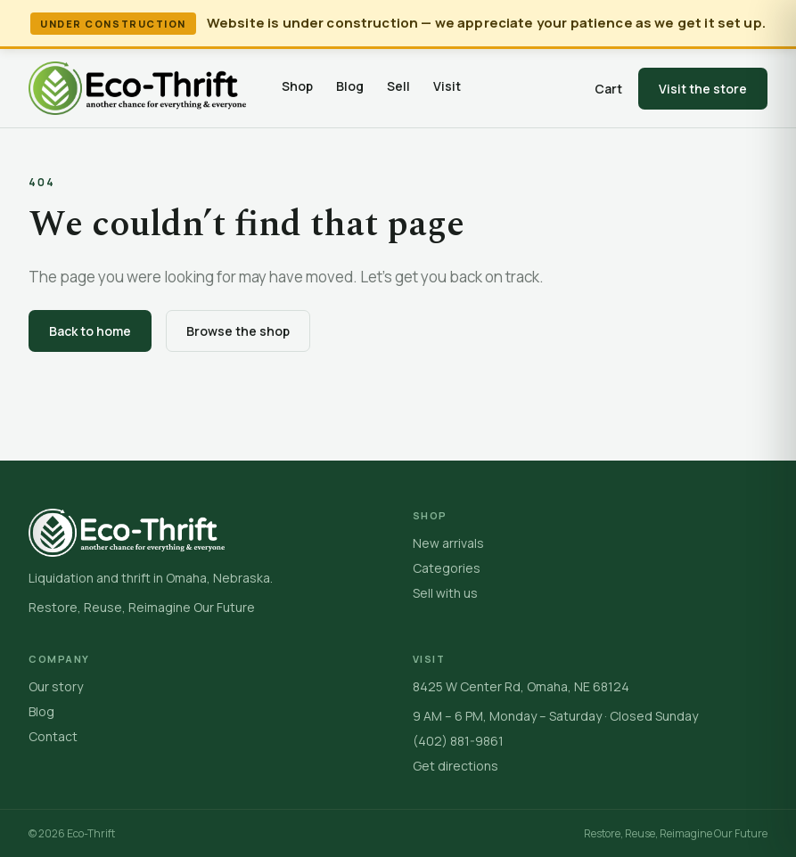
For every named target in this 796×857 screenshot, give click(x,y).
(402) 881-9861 (458, 740)
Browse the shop (238, 330)
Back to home (90, 330)
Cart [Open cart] (608, 88)
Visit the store (703, 88)
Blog (350, 86)
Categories (446, 567)
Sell (398, 86)
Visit (447, 86)
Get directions (455, 765)
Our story (56, 686)
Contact (53, 736)
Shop (297, 86)
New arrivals (448, 543)
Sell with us (445, 592)
